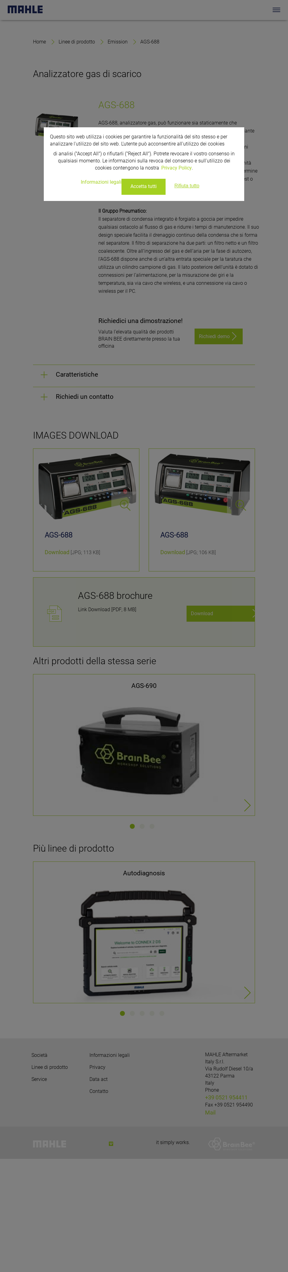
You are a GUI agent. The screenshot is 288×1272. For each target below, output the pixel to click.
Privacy (97, 1180)
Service (39, 1192)
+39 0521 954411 (226, 1210)
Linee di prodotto (77, 154)
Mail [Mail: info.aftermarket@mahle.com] (210, 1225)
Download (57, 665)
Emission (118, 154)
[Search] (267, 10)
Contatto (98, 1204)
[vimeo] (111, 1257)
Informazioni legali (109, 1168)
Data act (98, 1192)
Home (39, 154)
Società (39, 1168)
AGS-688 (149, 154)
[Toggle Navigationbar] (276, 10)
